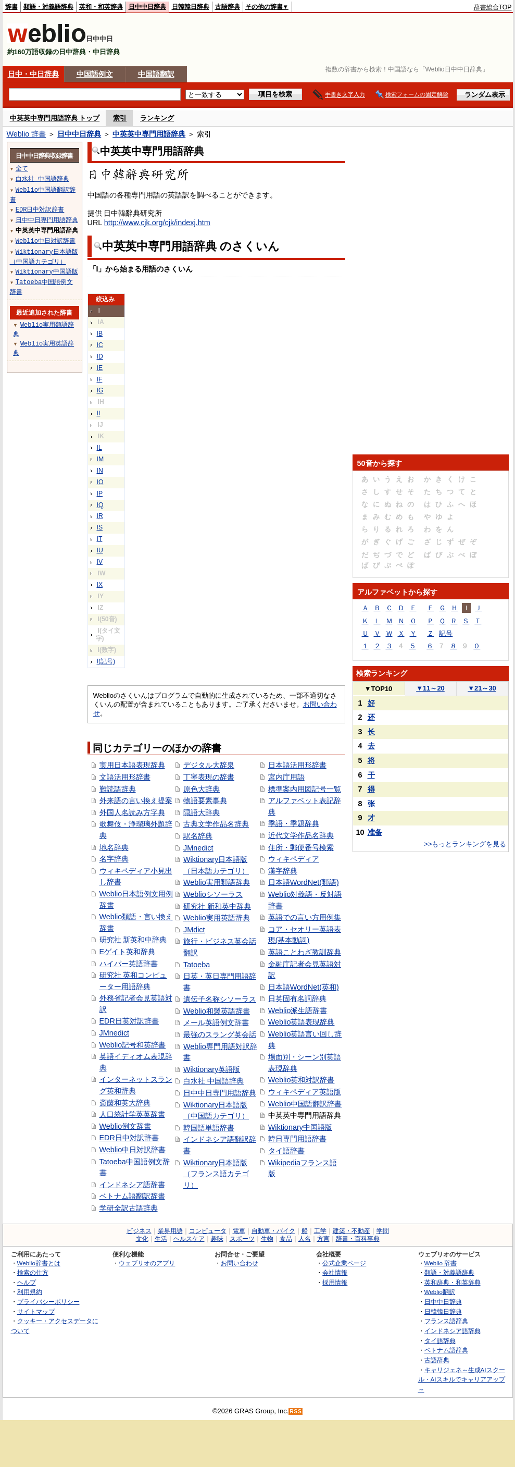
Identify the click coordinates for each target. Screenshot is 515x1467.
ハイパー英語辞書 (128, 963)
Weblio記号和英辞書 (132, 1045)
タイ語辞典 (440, 1340)
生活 (161, 1239)
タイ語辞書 (286, 1151)
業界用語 (170, 1231)
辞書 (11, 7)
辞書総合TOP (493, 7)
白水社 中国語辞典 (213, 1081)
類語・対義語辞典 (48, 7)
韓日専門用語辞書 (297, 1139)
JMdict (194, 930)
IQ (100, 505)
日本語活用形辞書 (297, 765)
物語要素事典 (205, 800)
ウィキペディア (293, 859)
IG (100, 390)
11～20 (430, 688)
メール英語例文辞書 (216, 1022)
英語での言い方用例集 (304, 917)
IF (100, 379)
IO (100, 482)
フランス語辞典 (446, 1320)
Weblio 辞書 (26, 134)
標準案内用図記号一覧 (304, 789)
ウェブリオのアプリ (147, 1263)
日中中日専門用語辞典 (219, 1093)
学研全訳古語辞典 (128, 1208)
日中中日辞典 (147, 7)
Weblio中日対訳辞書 (132, 1149)
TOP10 (379, 689)
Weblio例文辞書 (125, 1126)
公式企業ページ (344, 1263)
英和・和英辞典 (101, 7)
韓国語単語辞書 (208, 1128)
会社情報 (334, 1272)
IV (100, 561)
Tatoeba (196, 964)
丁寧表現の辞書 (208, 777)
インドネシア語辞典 (452, 1330)
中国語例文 (95, 74)
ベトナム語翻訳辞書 (132, 1196)
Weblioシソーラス (213, 894)
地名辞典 (114, 847)
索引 (120, 118)
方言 (323, 1239)
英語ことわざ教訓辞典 (304, 952)
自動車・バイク (273, 1231)
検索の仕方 (32, 1272)
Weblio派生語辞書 (298, 1010)
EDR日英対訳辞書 (129, 1021)
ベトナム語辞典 (446, 1350)
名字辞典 (114, 859)
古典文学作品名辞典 (216, 824)
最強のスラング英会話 (219, 1034)
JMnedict (114, 1033)
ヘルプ (26, 1282)
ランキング (157, 118)
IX (100, 584)
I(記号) (106, 661)
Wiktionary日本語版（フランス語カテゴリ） (216, 1173)
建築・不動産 (351, 1231)
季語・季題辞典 (293, 823)
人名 (304, 1239)
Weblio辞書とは (38, 1263)
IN (100, 470)
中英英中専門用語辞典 (148, 134)
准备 (375, 832)
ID (100, 356)
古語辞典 (227, 7)
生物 (267, 1239)
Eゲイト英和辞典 (127, 951)
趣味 (217, 1239)
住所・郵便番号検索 (301, 847)
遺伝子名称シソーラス (219, 999)
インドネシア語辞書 (132, 1184)
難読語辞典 (117, 789)
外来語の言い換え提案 (135, 800)
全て (22, 168)
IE (100, 368)
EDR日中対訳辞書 (129, 1137)
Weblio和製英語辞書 (216, 1011)
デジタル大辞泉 (208, 765)
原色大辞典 (201, 789)
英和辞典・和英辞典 (452, 1282)
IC (100, 345)
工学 (320, 1231)
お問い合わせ (239, 1263)
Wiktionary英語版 (211, 1069)
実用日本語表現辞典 (132, 765)
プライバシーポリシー (48, 1301)
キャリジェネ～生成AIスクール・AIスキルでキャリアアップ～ (461, 1379)
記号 (446, 633)
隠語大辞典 (201, 812)
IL (99, 447)
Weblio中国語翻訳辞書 (305, 1104)
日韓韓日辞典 (190, 7)
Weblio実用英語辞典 (216, 918)
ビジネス (139, 1231)
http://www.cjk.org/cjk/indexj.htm (157, 222)
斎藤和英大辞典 (124, 1103)
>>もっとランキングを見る (465, 844)
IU (100, 550)
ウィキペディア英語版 (304, 1092)
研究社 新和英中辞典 (217, 906)
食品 (286, 1239)
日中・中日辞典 (33, 74)
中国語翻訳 (156, 74)
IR (100, 516)
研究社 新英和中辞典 (133, 939)
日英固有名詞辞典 (297, 998)
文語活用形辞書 (124, 777)
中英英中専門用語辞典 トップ (55, 118)
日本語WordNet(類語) (303, 882)
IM (100, 459)
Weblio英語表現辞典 (301, 1022)
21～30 (482, 688)
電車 (239, 1231)
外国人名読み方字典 (132, 812)
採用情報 (334, 1282)
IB (100, 333)
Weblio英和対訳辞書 (301, 1080)
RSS (296, 1411)
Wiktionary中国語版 (300, 1127)
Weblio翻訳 (439, 1291)
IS (100, 527)
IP (100, 493)
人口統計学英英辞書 (132, 1114)
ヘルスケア (189, 1239)
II (99, 413)
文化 (142, 1239)
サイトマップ (36, 1311)
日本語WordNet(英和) (303, 987)
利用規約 (29, 1291)
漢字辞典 (282, 871)
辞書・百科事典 (358, 1239)
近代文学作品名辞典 (301, 835)
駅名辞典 (197, 836)
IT (100, 539)
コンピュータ (208, 1231)
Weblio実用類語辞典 (216, 882)
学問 (382, 1231)
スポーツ (242, 1239)
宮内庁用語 (286, 777)
